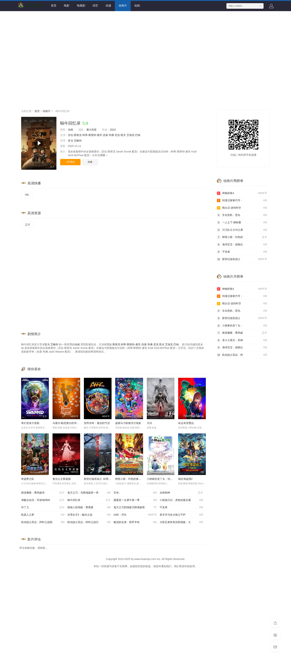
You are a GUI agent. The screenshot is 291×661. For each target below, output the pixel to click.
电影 (66, 5)
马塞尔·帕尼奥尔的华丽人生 (68, 423)
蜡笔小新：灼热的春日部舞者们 (133, 478)
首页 (53, 5)
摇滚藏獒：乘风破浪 (43, 493)
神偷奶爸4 (242, 193)
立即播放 (70, 162)
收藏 (90, 162)
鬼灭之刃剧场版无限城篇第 (135, 507)
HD (27, 194)
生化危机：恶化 (242, 215)
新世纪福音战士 (242, 259)
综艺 (95, 5)
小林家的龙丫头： (242, 326)
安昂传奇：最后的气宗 (97, 423)
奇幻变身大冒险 (30, 423)
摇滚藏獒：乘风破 (242, 333)
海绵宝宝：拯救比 (242, 244)
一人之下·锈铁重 (242, 222)
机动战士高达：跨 (242, 355)
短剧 (137, 5)
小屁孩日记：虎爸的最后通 (181, 500)
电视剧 (81, 5)
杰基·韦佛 (108, 135)
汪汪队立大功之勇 (242, 230)
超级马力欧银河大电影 (128, 423)
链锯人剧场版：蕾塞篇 (89, 507)
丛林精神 (181, 493)
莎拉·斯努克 (75, 135)
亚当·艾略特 (75, 140)
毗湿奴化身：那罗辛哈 (135, 522)
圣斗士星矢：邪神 (242, 340)
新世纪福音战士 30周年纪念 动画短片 (105, 478)
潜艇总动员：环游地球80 (43, 500)
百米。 (135, 493)
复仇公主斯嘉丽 (62, 478)
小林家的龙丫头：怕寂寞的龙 (164, 478)
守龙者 (181, 507)
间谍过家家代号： (242, 200)
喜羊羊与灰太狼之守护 (181, 515)
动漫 (108, 5)
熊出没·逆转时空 (242, 208)
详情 (104, 155)
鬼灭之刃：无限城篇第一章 (89, 493)
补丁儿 (43, 507)
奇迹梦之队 (27, 478)
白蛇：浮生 (135, 515)
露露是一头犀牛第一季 (135, 500)
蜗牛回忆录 (89, 500)
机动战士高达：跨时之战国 (43, 522)
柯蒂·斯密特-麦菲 (92, 135)
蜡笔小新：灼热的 (242, 237)
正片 (27, 224)
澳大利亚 (91, 129)
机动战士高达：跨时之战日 (89, 522)
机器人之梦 (43, 515)
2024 (113, 129)
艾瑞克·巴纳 (133, 135)
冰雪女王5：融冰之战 (89, 515)
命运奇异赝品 (186, 423)
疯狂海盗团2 (185, 478)
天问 (149, 423)
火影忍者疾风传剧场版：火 (181, 522)
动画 (70, 129)
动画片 (123, 5)
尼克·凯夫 (120, 135)
